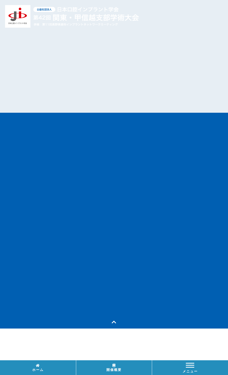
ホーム (38, 368)
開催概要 (114, 368)
